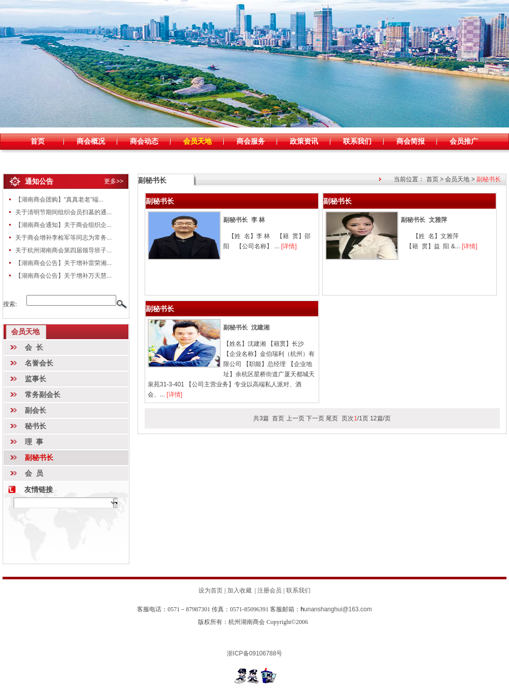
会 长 (34, 347)
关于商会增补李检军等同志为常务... (63, 237)
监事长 (35, 379)
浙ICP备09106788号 (254, 653)
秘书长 (35, 426)
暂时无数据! (65, 502)
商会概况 (91, 141)
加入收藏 (239, 590)
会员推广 (464, 141)
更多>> (113, 181)
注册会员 (269, 590)
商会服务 (250, 141)
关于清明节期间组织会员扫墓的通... (63, 212)
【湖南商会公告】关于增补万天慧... (63, 275)
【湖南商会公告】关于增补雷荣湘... (63, 263)
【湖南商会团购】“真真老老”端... (59, 199)
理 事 (34, 442)
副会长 (35, 410)
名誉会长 (39, 363)
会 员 (34, 473)
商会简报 (410, 141)
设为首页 (210, 590)
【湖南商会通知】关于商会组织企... (63, 224)
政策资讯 (304, 141)
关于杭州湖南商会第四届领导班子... (63, 250)
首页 (37, 141)
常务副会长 (42, 394)
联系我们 (357, 141)
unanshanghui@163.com (335, 609)
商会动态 (144, 141)
